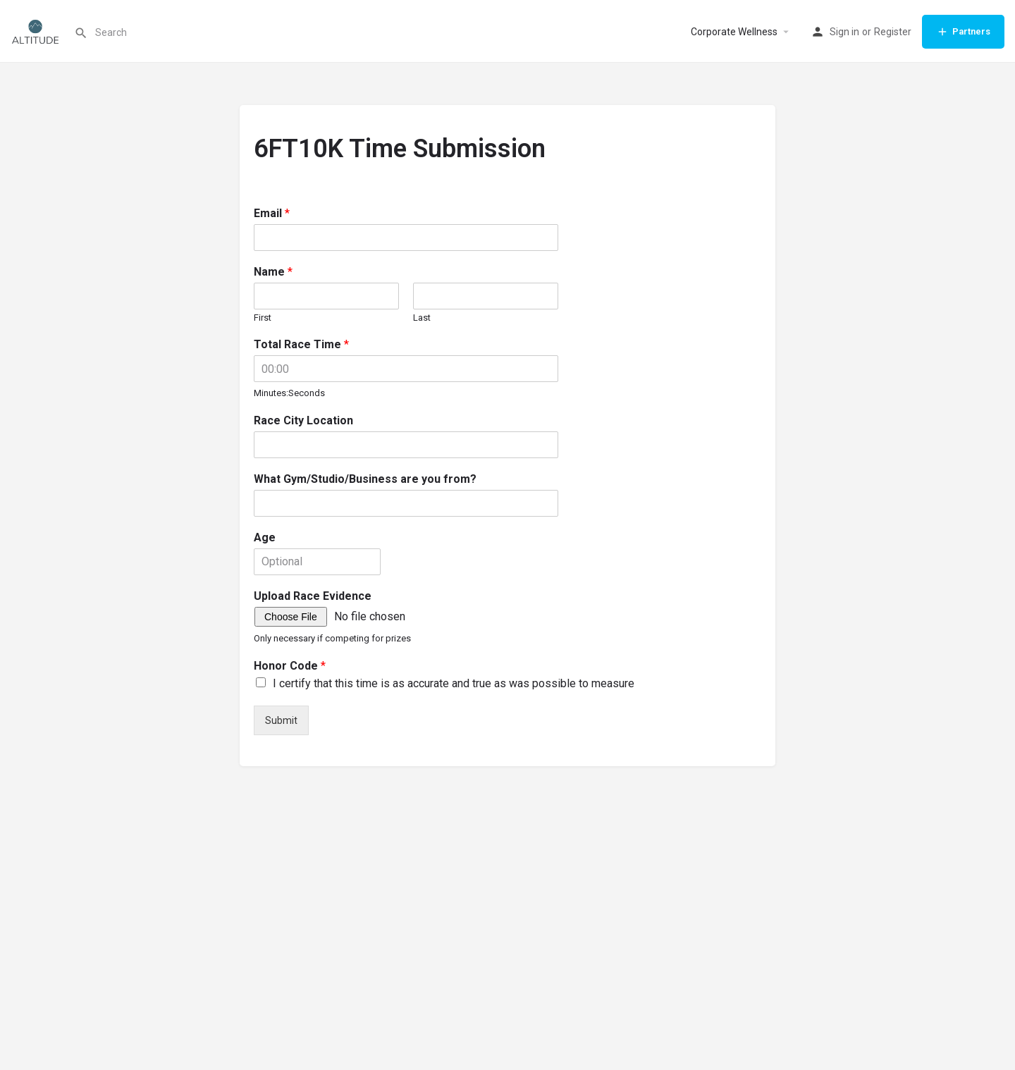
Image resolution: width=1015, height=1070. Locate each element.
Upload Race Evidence (312, 596)
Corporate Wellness (734, 31)
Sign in (844, 31)
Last (422, 317)
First (262, 317)
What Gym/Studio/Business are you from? (365, 479)
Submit (281, 720)
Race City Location (303, 420)
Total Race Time (301, 344)
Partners (963, 31)
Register (892, 31)
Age (265, 537)
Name (273, 271)
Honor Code (290, 665)
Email (272, 213)
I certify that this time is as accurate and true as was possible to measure (453, 683)
